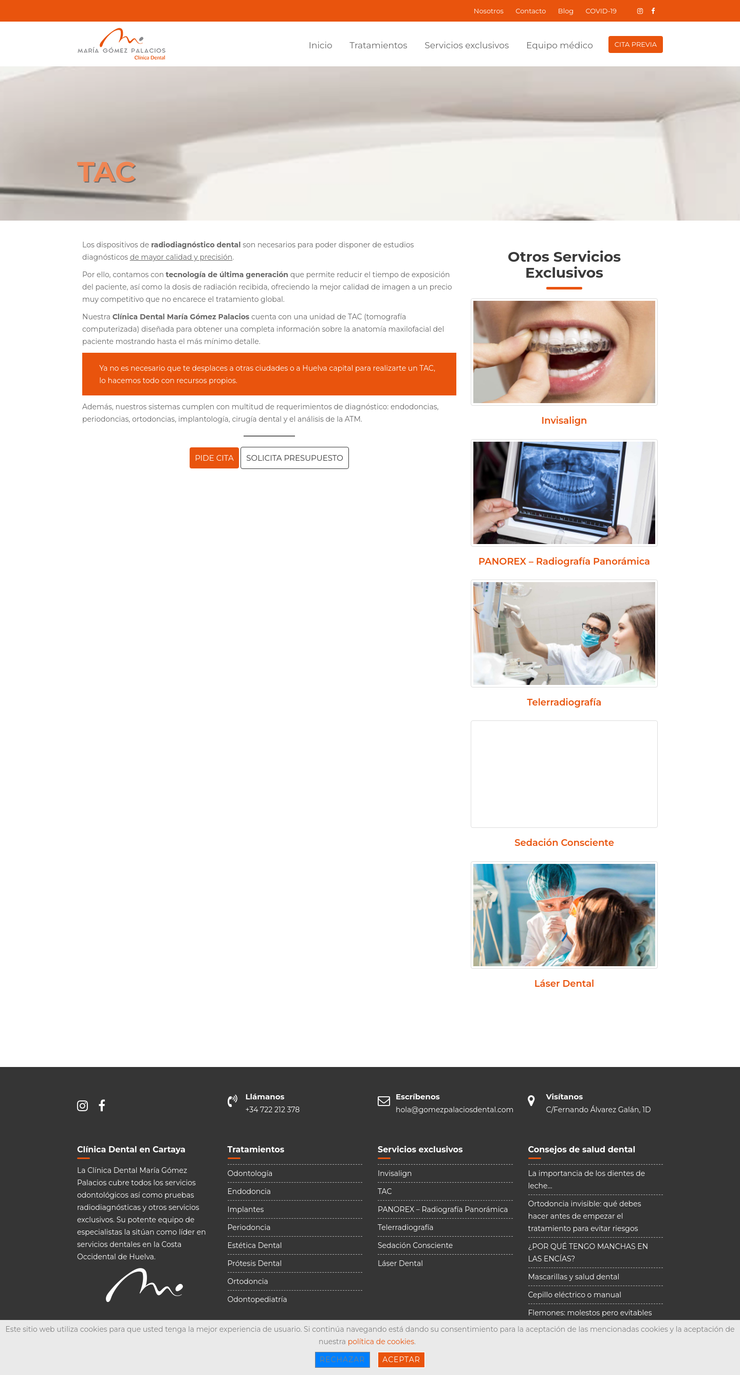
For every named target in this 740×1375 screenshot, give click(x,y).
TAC (385, 1191)
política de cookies (381, 1341)
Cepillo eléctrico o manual (575, 1294)
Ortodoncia (248, 1281)
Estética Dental (255, 1245)
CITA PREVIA (636, 44)
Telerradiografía (564, 703)
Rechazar (342, 1359)
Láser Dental (564, 984)
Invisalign (564, 421)
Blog (566, 11)
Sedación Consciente (564, 843)
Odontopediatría (257, 1299)
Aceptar (401, 1359)
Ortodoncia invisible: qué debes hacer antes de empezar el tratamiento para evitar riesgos (584, 1216)
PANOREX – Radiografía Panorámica (564, 562)
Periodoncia (249, 1227)
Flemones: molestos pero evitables (590, 1312)
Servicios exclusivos (466, 45)
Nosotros (489, 11)
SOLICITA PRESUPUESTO (294, 458)
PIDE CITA (214, 458)
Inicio (320, 45)
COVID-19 (601, 11)
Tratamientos (378, 45)
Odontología (250, 1173)
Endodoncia (249, 1191)
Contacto (530, 11)
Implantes (246, 1209)
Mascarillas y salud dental (574, 1276)
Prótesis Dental (255, 1263)
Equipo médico (559, 45)
